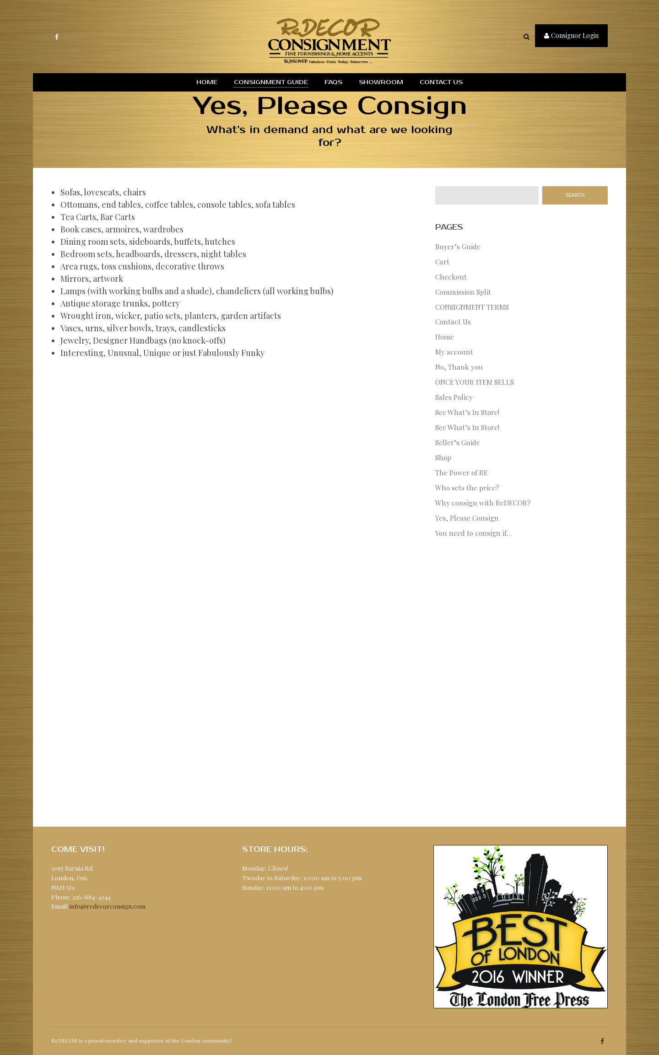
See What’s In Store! (467, 412)
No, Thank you (459, 366)
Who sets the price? (467, 487)
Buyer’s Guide (458, 246)
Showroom (381, 82)
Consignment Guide (271, 82)
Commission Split (463, 291)
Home (206, 82)
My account (454, 351)
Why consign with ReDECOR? (483, 502)
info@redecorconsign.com (108, 906)
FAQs (333, 82)
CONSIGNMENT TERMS (472, 307)
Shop (443, 457)
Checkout (451, 276)
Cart (442, 261)
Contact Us (441, 82)
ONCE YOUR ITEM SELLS (474, 382)
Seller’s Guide (457, 442)
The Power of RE (461, 472)
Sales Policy (454, 397)
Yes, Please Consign (467, 517)
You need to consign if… (474, 533)
